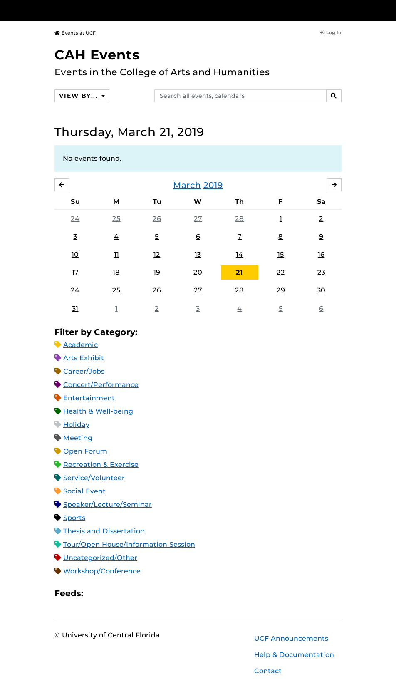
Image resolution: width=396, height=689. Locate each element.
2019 (213, 185)
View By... (79, 95)
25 (116, 219)
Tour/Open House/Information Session (129, 544)
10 (75, 254)
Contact (268, 671)
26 (157, 219)
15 (280, 254)
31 (75, 308)
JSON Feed (151, 593)
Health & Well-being (98, 411)
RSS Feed (122, 593)
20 (197, 272)
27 (198, 219)
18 (116, 272)
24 (75, 219)
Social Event (84, 491)
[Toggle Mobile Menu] (339, 9)
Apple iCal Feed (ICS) (94, 593)
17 (75, 272)
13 (198, 254)
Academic (80, 345)
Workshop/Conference (102, 571)
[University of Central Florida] (109, 10)
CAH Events (97, 55)
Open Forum (85, 451)
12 (156, 254)
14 (239, 254)
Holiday (76, 425)
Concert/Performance (101, 385)
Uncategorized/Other (100, 558)
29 (281, 291)
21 (239, 272)
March (187, 185)
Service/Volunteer (94, 478)
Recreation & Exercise (101, 464)
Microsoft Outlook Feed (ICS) (108, 593)
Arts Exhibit (83, 358)
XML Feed (136, 593)
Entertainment (89, 398)
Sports (74, 518)
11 (116, 254)
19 (156, 272)
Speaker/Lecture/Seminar (107, 504)
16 (321, 254)
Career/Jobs (83, 371)
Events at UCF (75, 33)
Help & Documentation (294, 655)
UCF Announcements (291, 638)
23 (321, 272)
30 (321, 291)
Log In (331, 32)
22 (281, 272)
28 (239, 219)
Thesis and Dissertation (104, 531)
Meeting (77, 438)
